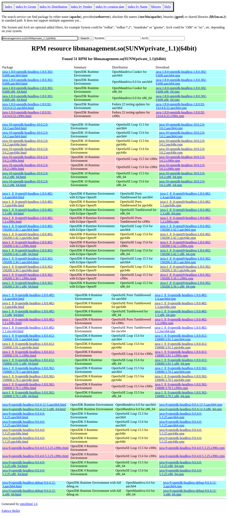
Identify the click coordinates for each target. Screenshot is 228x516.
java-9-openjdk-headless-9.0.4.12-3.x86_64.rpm (190, 409)
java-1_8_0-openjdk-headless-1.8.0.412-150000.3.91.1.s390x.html (28, 353)
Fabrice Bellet (11, 511)
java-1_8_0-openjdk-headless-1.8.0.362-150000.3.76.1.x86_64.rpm (181, 394)
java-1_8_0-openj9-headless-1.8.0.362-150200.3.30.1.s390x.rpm (185, 276)
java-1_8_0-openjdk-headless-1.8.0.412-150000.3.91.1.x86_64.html (28, 361)
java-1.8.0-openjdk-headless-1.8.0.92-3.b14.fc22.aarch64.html (27, 106)
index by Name (138, 6)
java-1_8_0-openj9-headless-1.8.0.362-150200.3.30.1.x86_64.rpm (185, 284)
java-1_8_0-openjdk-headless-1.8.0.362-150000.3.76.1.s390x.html (28, 386)
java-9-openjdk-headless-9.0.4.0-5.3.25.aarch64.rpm (180, 415)
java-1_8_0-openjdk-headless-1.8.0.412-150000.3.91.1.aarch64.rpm (181, 337)
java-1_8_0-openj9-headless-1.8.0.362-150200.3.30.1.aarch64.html (27, 260)
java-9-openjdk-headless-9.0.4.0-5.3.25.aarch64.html (23, 415)
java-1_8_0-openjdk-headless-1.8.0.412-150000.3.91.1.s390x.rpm (181, 353)
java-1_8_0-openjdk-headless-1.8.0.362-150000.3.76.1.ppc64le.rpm (181, 378)
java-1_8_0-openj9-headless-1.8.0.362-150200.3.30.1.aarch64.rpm (185, 260)
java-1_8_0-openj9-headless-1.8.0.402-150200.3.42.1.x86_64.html (27, 252)
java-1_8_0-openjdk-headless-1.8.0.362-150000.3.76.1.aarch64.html (28, 370)
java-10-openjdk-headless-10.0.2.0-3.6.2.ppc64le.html (25, 142)
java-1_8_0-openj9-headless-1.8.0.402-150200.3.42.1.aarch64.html (27, 227)
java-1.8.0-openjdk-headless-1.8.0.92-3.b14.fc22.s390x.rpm (180, 114)
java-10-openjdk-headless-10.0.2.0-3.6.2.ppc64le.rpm (182, 142)
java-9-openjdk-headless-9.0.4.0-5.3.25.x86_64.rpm (180, 464)
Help (168, 6)
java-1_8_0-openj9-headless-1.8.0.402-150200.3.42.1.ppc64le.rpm (185, 236)
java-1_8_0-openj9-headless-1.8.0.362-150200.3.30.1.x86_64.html (27, 284)
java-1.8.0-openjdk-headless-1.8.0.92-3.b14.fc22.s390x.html (27, 114)
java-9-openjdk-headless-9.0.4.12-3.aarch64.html (34, 404)
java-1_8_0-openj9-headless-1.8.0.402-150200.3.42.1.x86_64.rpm (185, 252)
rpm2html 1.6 (29, 504)
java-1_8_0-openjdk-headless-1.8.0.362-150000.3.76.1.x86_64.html (28, 394)
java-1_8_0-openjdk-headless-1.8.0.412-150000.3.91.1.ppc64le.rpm (181, 345)
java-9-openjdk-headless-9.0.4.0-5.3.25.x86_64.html (23, 464)
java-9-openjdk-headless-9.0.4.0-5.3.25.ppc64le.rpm (180, 431)
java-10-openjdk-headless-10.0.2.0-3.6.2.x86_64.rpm (182, 175)
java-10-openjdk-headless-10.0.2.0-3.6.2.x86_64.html (25, 175)
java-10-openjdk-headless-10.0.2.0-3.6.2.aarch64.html (25, 126)
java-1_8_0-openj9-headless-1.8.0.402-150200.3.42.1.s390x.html (27, 244)
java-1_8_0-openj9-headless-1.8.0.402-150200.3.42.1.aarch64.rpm (185, 227)
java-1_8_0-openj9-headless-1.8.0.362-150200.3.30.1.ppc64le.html (27, 268)
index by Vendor (81, 6)
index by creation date (110, 6)
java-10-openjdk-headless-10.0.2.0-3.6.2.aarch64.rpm (182, 126)
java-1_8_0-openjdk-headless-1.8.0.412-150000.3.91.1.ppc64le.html (28, 345)
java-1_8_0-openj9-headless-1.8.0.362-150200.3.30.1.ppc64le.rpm (185, 268)
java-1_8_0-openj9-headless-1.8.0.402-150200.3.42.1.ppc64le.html (27, 236)
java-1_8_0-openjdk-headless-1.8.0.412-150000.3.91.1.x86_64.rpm (181, 361)
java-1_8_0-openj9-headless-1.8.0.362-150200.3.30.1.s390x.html (27, 276)
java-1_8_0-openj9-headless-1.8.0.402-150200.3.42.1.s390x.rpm (185, 244)
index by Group (26, 6)
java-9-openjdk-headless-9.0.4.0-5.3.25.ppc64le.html (23, 431)
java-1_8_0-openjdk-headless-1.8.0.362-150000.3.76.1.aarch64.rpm (181, 370)
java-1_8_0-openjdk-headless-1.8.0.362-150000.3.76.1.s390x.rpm (181, 386)
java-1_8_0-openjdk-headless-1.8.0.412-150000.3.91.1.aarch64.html (28, 337)
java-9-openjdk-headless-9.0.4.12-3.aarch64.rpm (190, 404)
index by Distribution (53, 6)
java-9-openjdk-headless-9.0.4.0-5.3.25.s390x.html (35, 448)
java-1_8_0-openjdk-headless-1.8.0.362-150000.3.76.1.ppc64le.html (28, 378)
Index (8, 6)
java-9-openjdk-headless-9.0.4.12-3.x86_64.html (34, 409)
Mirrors (156, 6)
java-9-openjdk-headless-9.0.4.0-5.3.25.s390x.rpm (192, 448)
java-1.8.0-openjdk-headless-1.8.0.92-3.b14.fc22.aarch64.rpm (180, 106)
